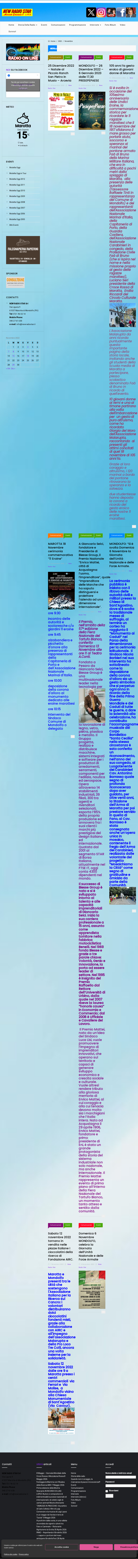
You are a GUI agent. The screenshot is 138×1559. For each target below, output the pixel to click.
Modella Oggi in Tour (17, 173)
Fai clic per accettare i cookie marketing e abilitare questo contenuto (23, 85)
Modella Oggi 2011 (17, 185)
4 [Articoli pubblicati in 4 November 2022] (27, 347)
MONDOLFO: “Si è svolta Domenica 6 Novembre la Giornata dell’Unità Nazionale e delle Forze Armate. (121, 555)
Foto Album (110, 25)
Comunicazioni (58, 25)
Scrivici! (12, 32)
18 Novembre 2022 (119, 78)
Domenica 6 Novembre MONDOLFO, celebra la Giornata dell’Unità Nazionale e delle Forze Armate (91, 1247)
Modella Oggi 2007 (17, 208)
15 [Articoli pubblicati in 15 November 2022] (13, 356)
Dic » (13, 369)
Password (109, 1482)
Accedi (109, 1496)
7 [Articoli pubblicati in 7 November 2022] (8, 352)
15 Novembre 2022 (57, 564)
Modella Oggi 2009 (17, 196)
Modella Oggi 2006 (17, 214)
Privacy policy (24, 1554)
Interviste (95, 25)
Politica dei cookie (10, 1554)
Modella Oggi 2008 (17, 202)
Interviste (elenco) (78, 1497)
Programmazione (77, 25)
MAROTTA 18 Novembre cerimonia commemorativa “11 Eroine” (60, 551)
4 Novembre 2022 (87, 1264)
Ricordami (113, 1491)
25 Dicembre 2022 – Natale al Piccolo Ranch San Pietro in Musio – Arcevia (61, 73)
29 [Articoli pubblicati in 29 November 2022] (13, 365)
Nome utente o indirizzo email (118, 1473)
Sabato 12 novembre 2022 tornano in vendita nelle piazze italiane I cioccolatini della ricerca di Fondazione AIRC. (60, 1247)
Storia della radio (27, 25)
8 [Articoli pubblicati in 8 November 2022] (13, 352)
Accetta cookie (62, 1547)
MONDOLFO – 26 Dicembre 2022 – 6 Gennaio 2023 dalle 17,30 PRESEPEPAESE (91, 73)
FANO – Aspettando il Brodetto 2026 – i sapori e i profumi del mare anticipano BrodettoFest (51, 1536)
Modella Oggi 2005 (17, 219)
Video (122, 25)
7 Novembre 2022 (118, 571)
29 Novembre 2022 (57, 85)
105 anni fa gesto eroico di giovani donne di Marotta (122, 69)
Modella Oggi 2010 (17, 191)
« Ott (8, 369)
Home (11, 25)
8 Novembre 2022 (87, 612)
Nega (96, 1547)
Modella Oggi (14, 168)
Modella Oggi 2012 (17, 179)
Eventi (44, 25)
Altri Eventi (13, 225)
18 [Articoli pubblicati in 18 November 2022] (28, 356)
